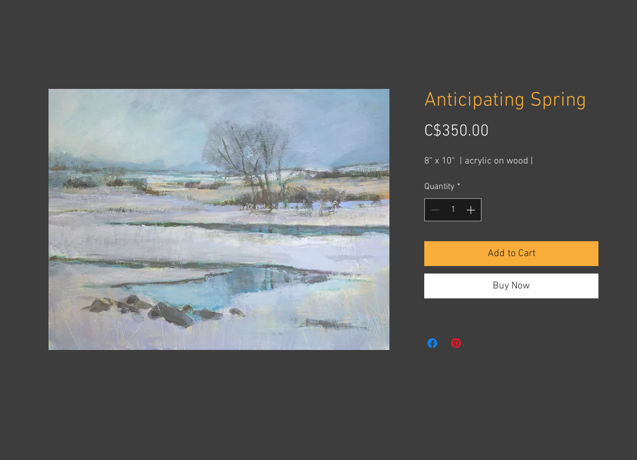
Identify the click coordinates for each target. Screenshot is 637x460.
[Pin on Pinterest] (456, 343)
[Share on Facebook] (432, 343)
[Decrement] (434, 210)
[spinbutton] (453, 210)
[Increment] (472, 210)
